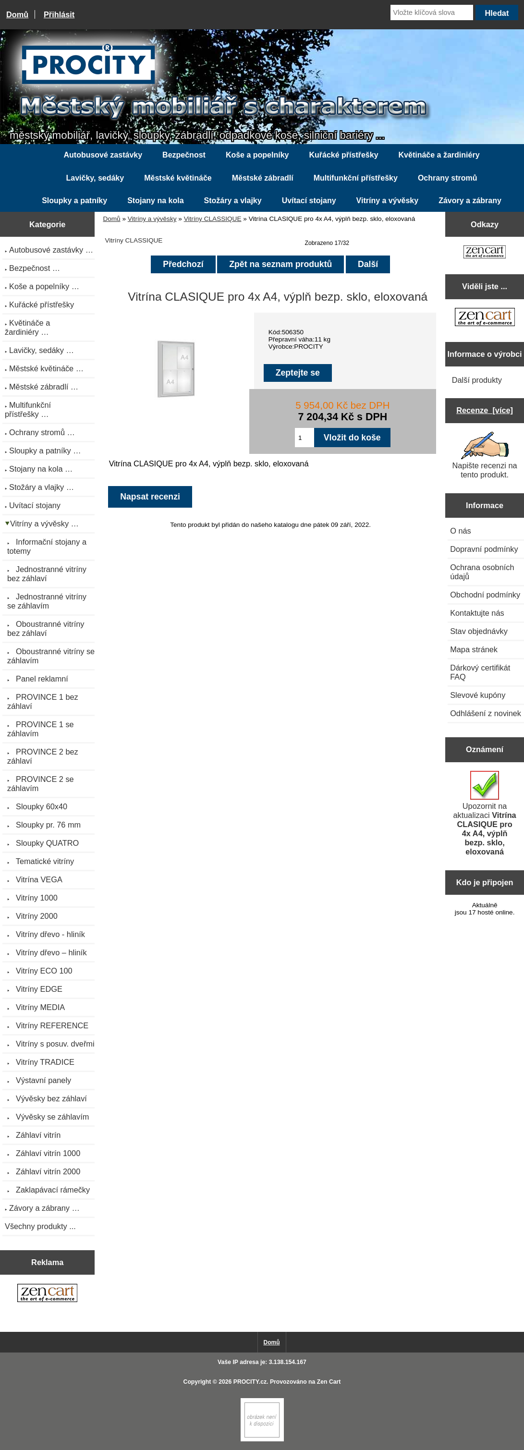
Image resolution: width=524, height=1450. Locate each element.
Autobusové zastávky (102, 155)
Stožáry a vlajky (233, 200)
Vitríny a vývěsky (152, 218)
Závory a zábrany (470, 200)
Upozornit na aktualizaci (484, 813)
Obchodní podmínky (485, 594)
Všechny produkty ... (40, 1226)
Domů (17, 14)
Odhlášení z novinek (485, 713)
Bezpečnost (184, 155)
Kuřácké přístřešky (343, 155)
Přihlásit (59, 14)
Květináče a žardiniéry (439, 155)
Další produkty (477, 380)
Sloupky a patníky (74, 200)
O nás (460, 530)
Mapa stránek (474, 649)
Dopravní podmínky (484, 549)
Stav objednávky (479, 631)
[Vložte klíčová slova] (431, 12)
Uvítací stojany (309, 200)
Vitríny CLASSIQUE (213, 218)
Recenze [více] (484, 410)
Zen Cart (329, 1381)
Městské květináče (178, 178)
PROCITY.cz (250, 1381)
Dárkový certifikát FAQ (480, 672)
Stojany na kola (155, 200)
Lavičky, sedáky (95, 178)
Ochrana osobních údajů (482, 572)
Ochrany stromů (447, 178)
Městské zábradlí (262, 178)
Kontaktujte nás (477, 613)
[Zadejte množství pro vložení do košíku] (304, 437)
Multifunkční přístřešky (356, 178)
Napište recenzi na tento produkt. (484, 455)
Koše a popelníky (257, 155)
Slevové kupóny (477, 695)
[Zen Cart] (262, 1439)
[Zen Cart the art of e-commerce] (47, 1293)
